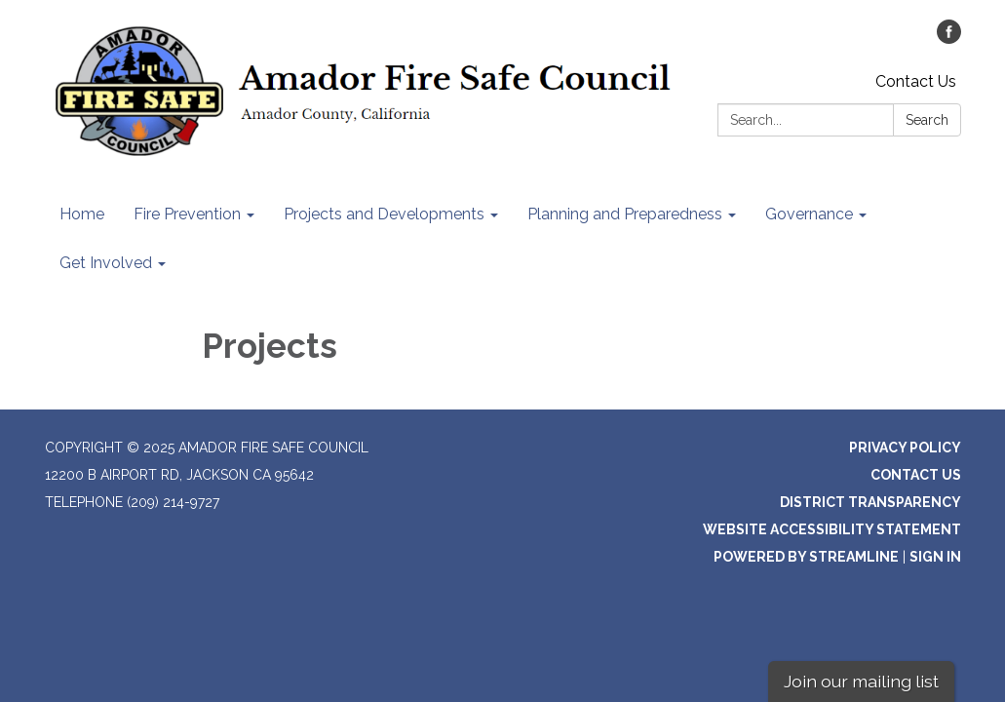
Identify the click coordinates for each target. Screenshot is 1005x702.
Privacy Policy (905, 447)
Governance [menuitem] (809, 214)
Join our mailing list (861, 681)
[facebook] (949, 38)
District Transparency (870, 502)
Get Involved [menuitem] (105, 263)
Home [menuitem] (81, 214)
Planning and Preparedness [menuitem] (624, 214)
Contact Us (915, 81)
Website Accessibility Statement (832, 529)
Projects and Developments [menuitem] (384, 214)
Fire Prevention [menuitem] (187, 214)
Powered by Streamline (806, 557)
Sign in (935, 557)
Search (927, 120)
